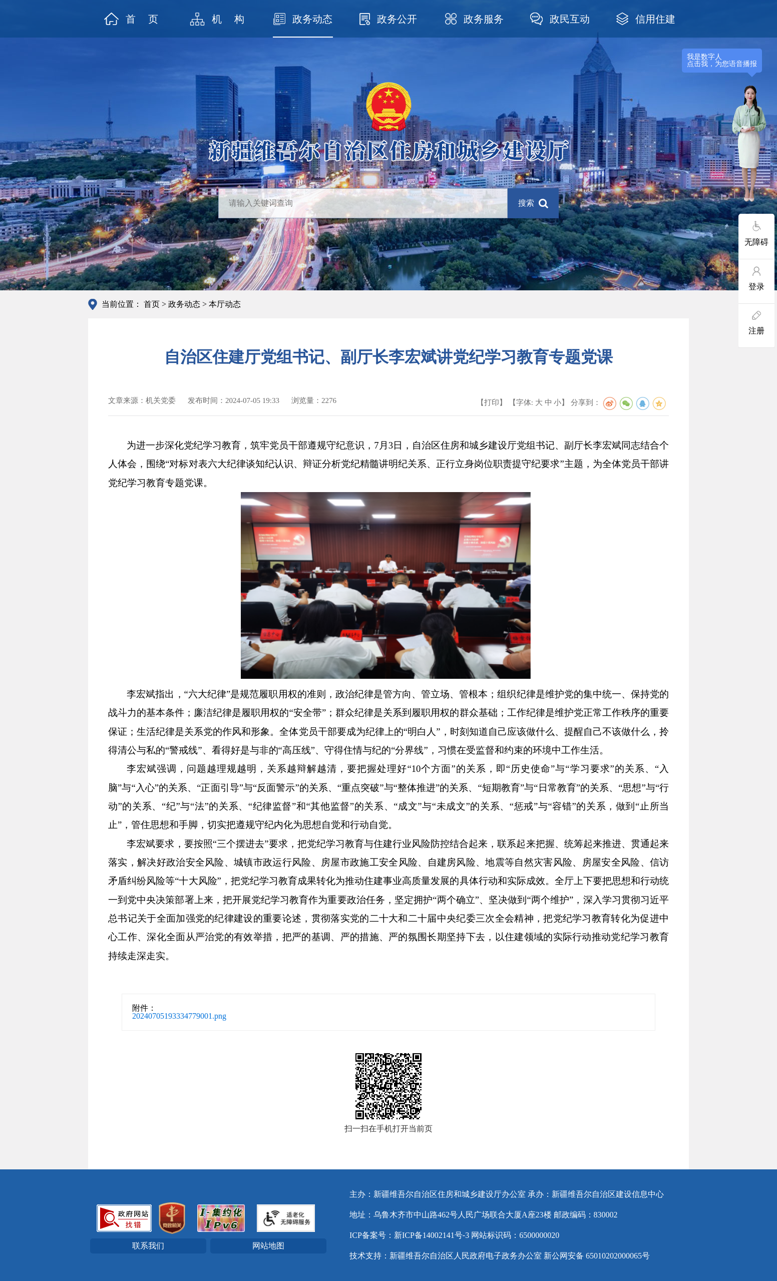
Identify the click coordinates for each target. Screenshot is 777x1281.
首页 (152, 304)
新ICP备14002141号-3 (431, 1235)
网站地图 (268, 1245)
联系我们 (148, 1245)
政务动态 (184, 304)
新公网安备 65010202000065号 (597, 1255)
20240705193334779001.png (179, 1016)
